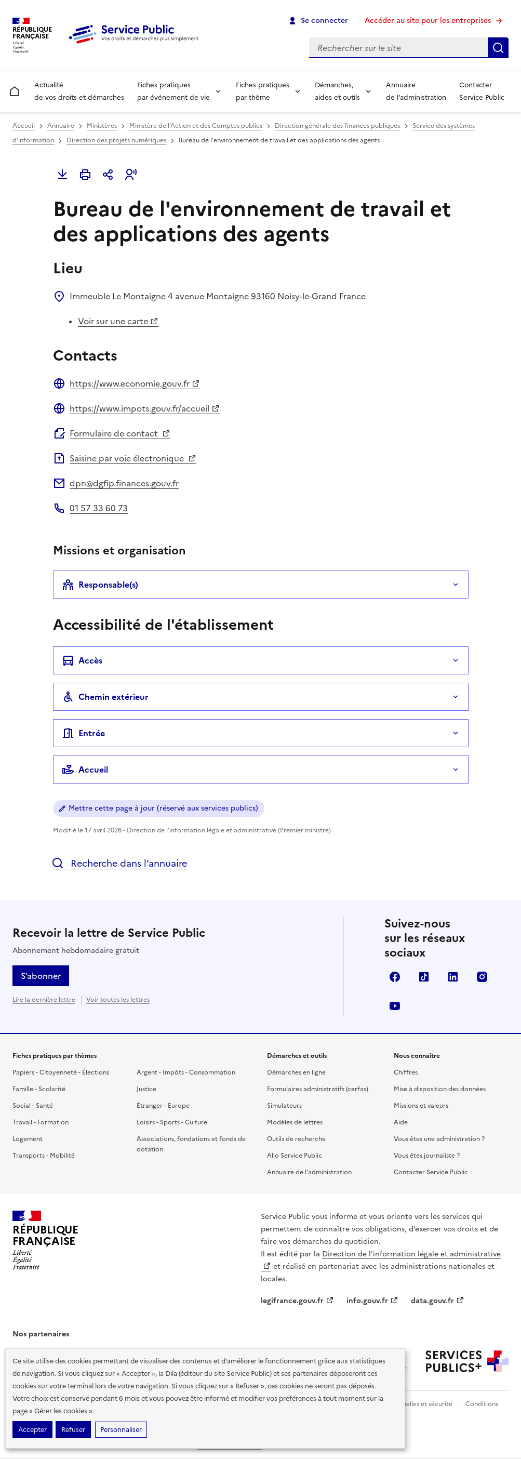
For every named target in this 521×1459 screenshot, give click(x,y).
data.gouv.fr (437, 1300)
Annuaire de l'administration (309, 1172)
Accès (82, 660)
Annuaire (60, 125)
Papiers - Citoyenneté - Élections (60, 1072)
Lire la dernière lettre (43, 999)
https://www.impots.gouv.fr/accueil (145, 408)
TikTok (423, 976)
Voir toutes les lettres (118, 999)
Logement (27, 1139)
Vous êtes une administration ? (439, 1139)
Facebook (394, 976)
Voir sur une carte (118, 321)
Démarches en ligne (296, 1072)
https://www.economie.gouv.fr (135, 383)
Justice (146, 1089)
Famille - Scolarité (38, 1089)
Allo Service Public (294, 1155)
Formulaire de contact (120, 433)
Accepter (32, 1430)
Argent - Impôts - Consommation (186, 1072)
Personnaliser (121, 1430)
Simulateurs (284, 1105)
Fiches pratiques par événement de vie (173, 91)
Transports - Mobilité (43, 1155)
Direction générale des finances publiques (337, 125)
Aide (401, 1122)
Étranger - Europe (163, 1105)
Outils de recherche (296, 1139)
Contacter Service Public (481, 91)
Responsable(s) (100, 584)
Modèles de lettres (295, 1122)
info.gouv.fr (372, 1300)
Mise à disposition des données (440, 1089)
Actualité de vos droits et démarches (79, 91)
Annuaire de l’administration (416, 91)
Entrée (83, 733)
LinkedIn (453, 976)
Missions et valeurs (421, 1105)
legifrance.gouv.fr (297, 1300)
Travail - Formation (40, 1122)
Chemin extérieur (105, 697)
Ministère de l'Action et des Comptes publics (195, 125)
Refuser (73, 1430)
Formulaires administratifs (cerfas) (317, 1089)
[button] (131, 174)
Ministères (102, 125)
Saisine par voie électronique (133, 458)
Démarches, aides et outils (337, 91)
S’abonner (41, 976)
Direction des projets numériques (116, 140)
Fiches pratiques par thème (262, 91)
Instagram (482, 976)
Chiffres (406, 1072)
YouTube (394, 1006)
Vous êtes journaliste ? (427, 1155)
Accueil (23, 125)
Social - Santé (32, 1105)
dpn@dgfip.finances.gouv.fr (124, 483)
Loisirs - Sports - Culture (172, 1122)
